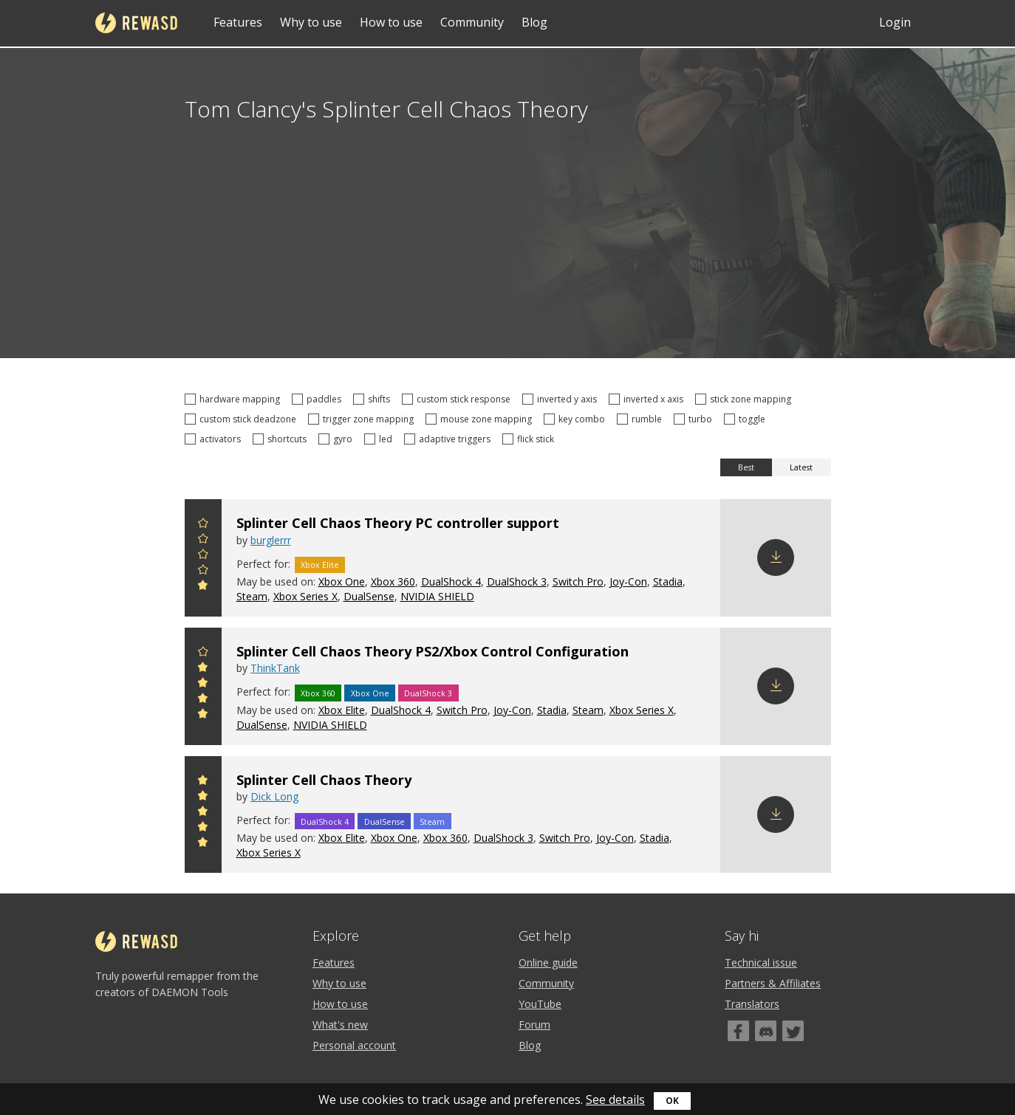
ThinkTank (275, 668)
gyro (337, 439)
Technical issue (761, 963)
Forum (534, 1025)
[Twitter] (793, 1030)
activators (215, 439)
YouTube (540, 1004)
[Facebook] (738, 1030)
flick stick (530, 439)
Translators (752, 1004)
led (380, 439)
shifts (373, 399)
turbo (695, 419)
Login (895, 22)
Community (472, 22)
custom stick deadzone (243, 419)
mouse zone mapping (481, 419)
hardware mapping (234, 399)
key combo (576, 419)
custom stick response (458, 399)
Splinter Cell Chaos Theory (323, 780)
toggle (747, 419)
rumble (641, 419)
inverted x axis (648, 399)
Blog (534, 22)
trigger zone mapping (363, 419)
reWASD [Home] (136, 23)
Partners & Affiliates (773, 983)
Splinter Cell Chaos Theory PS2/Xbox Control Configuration (432, 651)
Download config (775, 557)
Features (237, 22)
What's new (340, 1025)
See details (615, 1099)
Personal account (354, 1045)
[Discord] (765, 1030)
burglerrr (270, 540)
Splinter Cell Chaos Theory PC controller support (397, 523)
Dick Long (274, 796)
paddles (319, 399)
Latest (801, 467)
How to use (391, 22)
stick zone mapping (745, 399)
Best (746, 467)
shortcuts (282, 439)
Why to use (311, 22)
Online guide (548, 963)
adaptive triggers (449, 439)
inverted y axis (561, 399)
